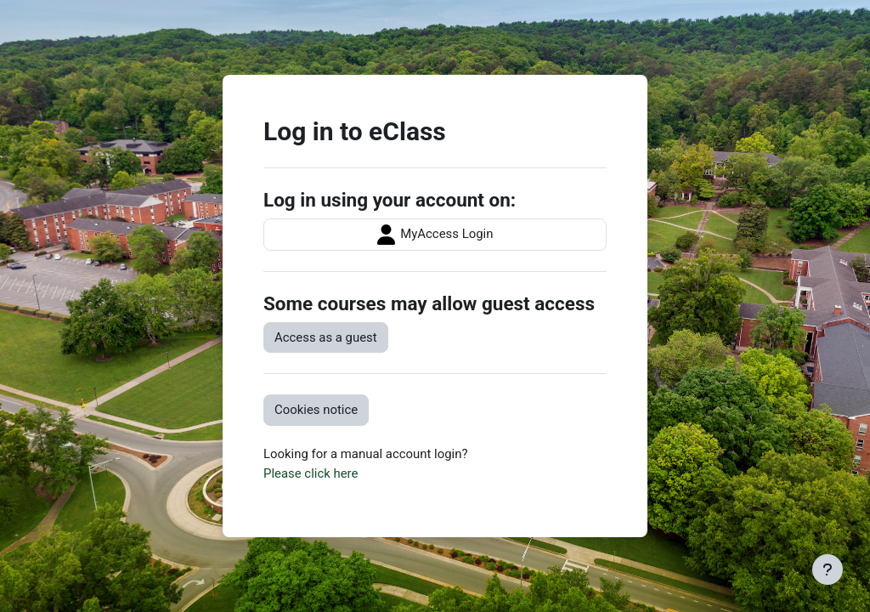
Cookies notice (316, 409)
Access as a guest (325, 337)
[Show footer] (827, 569)
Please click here (310, 473)
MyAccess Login (435, 234)
